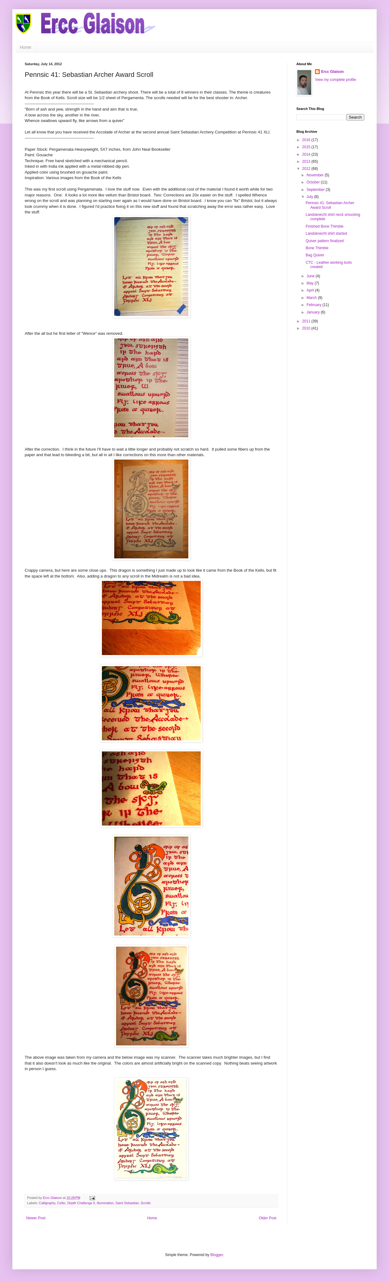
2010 (307, 328)
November (316, 175)
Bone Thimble (317, 248)
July (310, 197)
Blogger (216, 1255)
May (311, 283)
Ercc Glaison (332, 71)
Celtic (61, 1203)
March (312, 298)
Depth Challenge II (81, 1203)
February (314, 305)
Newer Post (35, 1218)
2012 (307, 168)
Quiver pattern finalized (325, 241)
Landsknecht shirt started (326, 233)
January (314, 312)
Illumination (105, 1203)
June (311, 276)
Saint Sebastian (127, 1203)
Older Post (267, 1218)
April (311, 290)
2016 (307, 140)
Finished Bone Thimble (325, 226)
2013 (307, 161)
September (316, 189)
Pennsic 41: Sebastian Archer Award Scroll (330, 205)
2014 (307, 154)
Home (25, 47)
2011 (307, 321)
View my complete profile (335, 80)
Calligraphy (47, 1203)
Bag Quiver (315, 255)
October (314, 182)
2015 (307, 147)
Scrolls (146, 1203)
